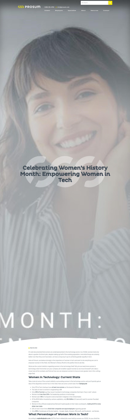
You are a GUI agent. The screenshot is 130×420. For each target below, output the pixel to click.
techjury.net (83, 384)
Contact (106, 10)
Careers (47, 10)
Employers (59, 10)
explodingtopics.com (43, 418)
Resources (95, 10)
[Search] (110, 3)
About (84, 10)
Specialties (72, 10)
